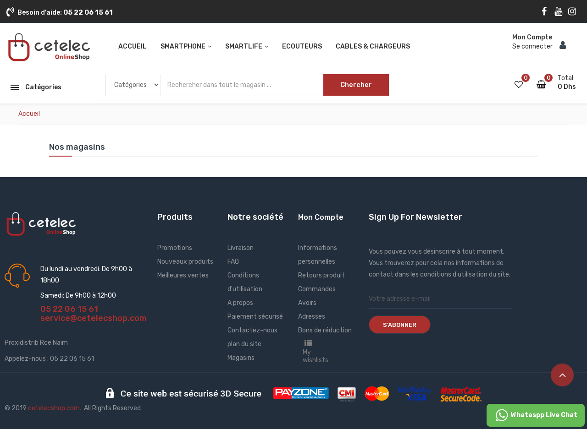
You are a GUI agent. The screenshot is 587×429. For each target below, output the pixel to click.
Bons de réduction (325, 330)
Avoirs (307, 303)
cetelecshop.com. (54, 408)
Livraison (240, 248)
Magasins (241, 358)
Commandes (317, 289)
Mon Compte (320, 217)
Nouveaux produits (185, 262)
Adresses (311, 316)
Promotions (174, 248)
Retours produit (321, 275)
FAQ (233, 262)
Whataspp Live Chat (535, 415)
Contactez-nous (252, 330)
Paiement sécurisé (255, 316)
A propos (240, 303)
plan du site (244, 344)
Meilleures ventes (183, 275)
